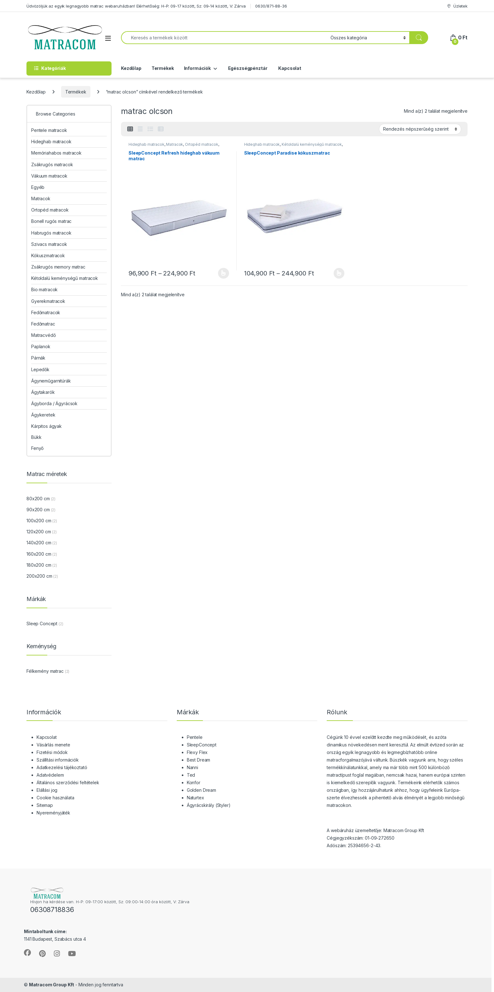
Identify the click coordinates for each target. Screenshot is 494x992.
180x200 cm (38, 565)
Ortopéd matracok (201, 144)
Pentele (195, 737)
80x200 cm (38, 498)
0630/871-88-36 (271, 6)
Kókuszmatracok (48, 255)
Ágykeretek (43, 414)
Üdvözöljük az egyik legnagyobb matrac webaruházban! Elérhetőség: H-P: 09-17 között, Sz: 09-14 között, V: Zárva (136, 6)
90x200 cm (38, 509)
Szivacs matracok (49, 244)
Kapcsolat (289, 68)
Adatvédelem (50, 775)
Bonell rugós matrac (51, 221)
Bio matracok (44, 289)
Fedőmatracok (45, 312)
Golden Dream (201, 790)
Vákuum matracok (49, 176)
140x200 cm (38, 542)
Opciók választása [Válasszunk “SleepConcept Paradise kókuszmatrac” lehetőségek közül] (339, 273)
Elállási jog (47, 790)
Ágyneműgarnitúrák (51, 380)
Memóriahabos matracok (56, 153)
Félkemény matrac (45, 671)
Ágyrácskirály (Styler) (209, 805)
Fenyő (37, 448)
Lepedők (40, 369)
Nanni (192, 767)
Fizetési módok (52, 752)
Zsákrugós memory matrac (58, 266)
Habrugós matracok (51, 232)
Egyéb (37, 187)
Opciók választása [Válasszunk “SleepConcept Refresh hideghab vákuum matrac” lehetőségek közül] (223, 273)
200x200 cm (39, 576)
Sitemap (45, 805)
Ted (191, 775)
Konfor (193, 782)
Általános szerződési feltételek (68, 782)
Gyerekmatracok (48, 301)
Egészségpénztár (247, 68)
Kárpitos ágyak (46, 426)
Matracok (174, 144)
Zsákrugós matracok (52, 164)
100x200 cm (38, 520)
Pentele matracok (49, 130)
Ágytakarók (43, 392)
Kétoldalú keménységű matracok (312, 144)
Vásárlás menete (53, 744)
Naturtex (195, 797)
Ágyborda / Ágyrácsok (54, 403)
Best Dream (198, 759)
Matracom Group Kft (51, 984)
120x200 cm (38, 531)
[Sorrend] (420, 129)
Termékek (163, 68)
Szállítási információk (58, 759)
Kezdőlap (131, 68)
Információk (197, 68)
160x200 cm (38, 554)
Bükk (36, 437)
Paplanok (40, 346)
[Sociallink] (27, 952)
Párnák (38, 357)
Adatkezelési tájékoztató (62, 767)
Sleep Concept (41, 623)
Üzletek (457, 6)
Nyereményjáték (53, 812)
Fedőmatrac (43, 323)
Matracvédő (43, 335)
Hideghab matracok (146, 144)
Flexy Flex (197, 752)
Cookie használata (55, 797)
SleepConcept (201, 744)
